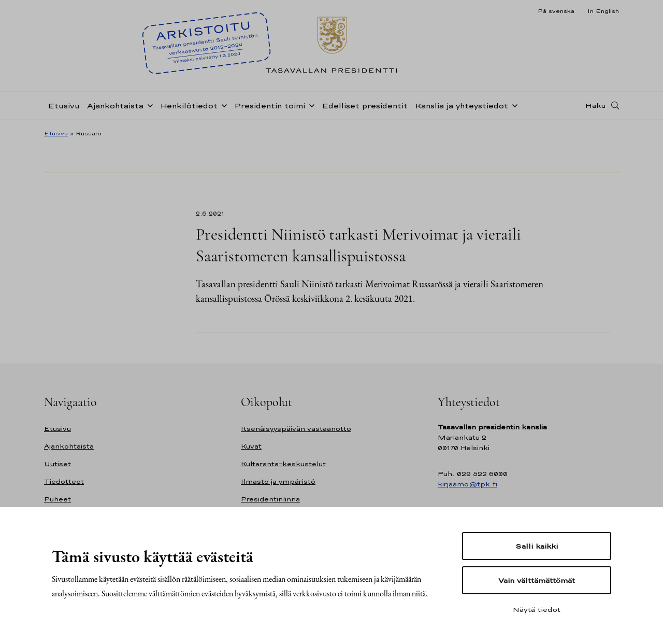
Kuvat (251, 446)
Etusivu (64, 105)
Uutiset (57, 463)
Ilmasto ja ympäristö (278, 481)
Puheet (57, 499)
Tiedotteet (64, 481)
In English (603, 11)
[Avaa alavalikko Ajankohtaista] (148, 105)
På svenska (556, 11)
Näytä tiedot (536, 609)
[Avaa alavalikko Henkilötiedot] (222, 105)
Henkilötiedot (189, 105)
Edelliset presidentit (365, 105)
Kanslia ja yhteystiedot (461, 105)
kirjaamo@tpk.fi (467, 484)
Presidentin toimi (269, 105)
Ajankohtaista (115, 105)
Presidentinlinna (270, 499)
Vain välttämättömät (536, 580)
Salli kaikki (536, 546)
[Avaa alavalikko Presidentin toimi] (309, 105)
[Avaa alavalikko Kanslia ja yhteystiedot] (512, 105)
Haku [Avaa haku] (595, 105)
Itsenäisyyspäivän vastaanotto (296, 428)
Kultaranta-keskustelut (283, 463)
